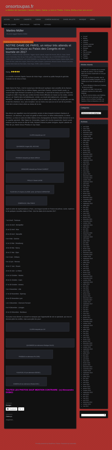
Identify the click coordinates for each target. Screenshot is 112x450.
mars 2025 (86, 148)
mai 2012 (85, 406)
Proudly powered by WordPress (45, 443)
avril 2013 (86, 400)
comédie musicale (52, 19)
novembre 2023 (87, 178)
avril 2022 (86, 211)
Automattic (72, 443)
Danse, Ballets (69, 19)
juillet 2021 (86, 227)
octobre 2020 (87, 235)
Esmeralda (13, 57)
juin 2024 (85, 166)
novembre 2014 (87, 369)
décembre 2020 (87, 233)
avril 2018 (86, 290)
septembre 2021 (88, 225)
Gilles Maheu (37, 57)
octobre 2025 (87, 136)
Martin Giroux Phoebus (53, 59)
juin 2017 (85, 308)
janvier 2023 (86, 195)
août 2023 (86, 184)
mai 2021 (85, 231)
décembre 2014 (87, 367)
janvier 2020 (86, 250)
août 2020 (86, 239)
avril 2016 (86, 335)
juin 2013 (85, 396)
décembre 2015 (87, 343)
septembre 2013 (88, 392)
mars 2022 (86, 213)
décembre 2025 (87, 132)
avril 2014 (86, 382)
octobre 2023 (87, 180)
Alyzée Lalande (39, 54)
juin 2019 (85, 264)
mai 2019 (85, 266)
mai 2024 (85, 168)
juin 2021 (85, 229)
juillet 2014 (86, 376)
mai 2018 (85, 288)
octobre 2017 (87, 302)
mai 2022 (85, 209)
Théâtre (36, 24)
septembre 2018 (88, 282)
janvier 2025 (86, 152)
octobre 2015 (87, 347)
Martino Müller (65, 59)
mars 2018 (86, 292)
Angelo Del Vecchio (50, 54)
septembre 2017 (88, 304)
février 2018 (86, 294)
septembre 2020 (88, 237)
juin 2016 (85, 331)
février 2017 (86, 315)
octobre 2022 (87, 201)
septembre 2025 (88, 138)
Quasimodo (47, 61)
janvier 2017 (86, 317)
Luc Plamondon (41, 59)
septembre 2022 (88, 203)
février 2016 (86, 339)
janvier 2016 (86, 341)
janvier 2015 (86, 365)
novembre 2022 (87, 199)
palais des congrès (20, 61)
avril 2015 (86, 359)
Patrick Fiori (30, 61)
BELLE (59, 54)
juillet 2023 (86, 186)
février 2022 (86, 215)
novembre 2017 (87, 300)
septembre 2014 (88, 372)
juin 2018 (85, 286)
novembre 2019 (87, 254)
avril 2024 (86, 170)
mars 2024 (86, 172)
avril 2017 (86, 311)
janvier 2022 (86, 217)
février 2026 (86, 130)
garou (31, 57)
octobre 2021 (87, 223)
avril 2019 (86, 268)
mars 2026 (86, 128)
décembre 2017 (87, 298)
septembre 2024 (88, 160)
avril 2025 (86, 146)
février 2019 (86, 272)
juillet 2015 (86, 353)
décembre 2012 (87, 402)
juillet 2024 (86, 164)
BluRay (17, 19)
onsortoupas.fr (20, 6)
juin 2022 (85, 207)
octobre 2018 (87, 280)
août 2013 (86, 394)
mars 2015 (86, 361)
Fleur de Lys (21, 57)
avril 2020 (86, 245)
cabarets (27, 19)
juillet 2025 (86, 140)
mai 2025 (85, 144)
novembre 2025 (87, 134)
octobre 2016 (87, 323)
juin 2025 (85, 142)
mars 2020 (86, 247)
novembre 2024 (87, 156)
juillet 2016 (86, 329)
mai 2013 (85, 398)
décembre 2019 (87, 252)
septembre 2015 (88, 349)
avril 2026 (86, 126)
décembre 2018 (87, 276)
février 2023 (86, 193)
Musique (82, 19)
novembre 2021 (87, 221)
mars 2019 (86, 270)
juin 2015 (85, 355)
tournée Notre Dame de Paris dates (16, 64)
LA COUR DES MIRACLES (60, 57)
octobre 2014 (87, 371)
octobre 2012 (87, 404)
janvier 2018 (86, 296)
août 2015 (86, 351)
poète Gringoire (39, 61)
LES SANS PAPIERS (30, 59)
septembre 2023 (88, 182)
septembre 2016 (88, 325)
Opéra (92, 19)
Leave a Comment (44, 64)
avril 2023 (86, 189)
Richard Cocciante (67, 61)
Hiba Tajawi (45, 57)
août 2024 (86, 162)
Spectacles (24, 24)
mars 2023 (86, 191)
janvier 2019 (86, 274)
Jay (50, 57)
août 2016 (86, 327)
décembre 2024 (87, 154)
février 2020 (86, 248)
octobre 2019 (87, 256)
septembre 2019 (88, 258)
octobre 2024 (87, 158)
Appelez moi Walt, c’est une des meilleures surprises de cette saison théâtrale (91, 91)
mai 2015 (85, 357)
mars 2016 (86, 337)
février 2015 (86, 363)
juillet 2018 (86, 284)
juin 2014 (85, 378)
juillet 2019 (86, 262)
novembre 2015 (87, 345)
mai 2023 (85, 187)
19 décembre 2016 (27, 42)
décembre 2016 (87, 319)
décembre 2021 (87, 219)
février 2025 (86, 150)
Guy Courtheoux (15, 42)
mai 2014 (85, 380)
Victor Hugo (30, 64)
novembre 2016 (87, 321)
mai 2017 (85, 309)
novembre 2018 (87, 278)
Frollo (27, 57)
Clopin (64, 54)
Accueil (7, 19)
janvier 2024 (86, 174)
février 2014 (86, 386)
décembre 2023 (87, 176)
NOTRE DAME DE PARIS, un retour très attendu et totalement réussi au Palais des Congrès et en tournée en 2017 (38, 48)
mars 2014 (86, 384)
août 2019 (86, 260)
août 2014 (86, 374)
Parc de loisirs (10, 24)
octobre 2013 (87, 390)
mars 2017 (86, 313)
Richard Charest (56, 61)
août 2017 (86, 306)
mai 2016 (85, 333)
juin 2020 (85, 243)
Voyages (47, 24)
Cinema (38, 19)
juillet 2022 (86, 205)
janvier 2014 (86, 388)
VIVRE (37, 64)
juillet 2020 (86, 241)
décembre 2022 (87, 197)
